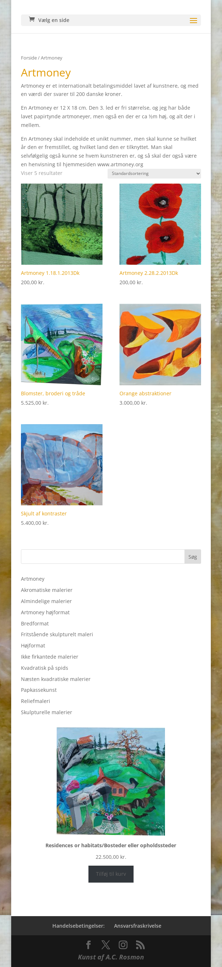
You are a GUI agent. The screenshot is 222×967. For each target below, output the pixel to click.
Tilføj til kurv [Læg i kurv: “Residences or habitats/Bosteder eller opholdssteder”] (111, 873)
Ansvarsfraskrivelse (137, 925)
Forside (29, 57)
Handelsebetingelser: (78, 925)
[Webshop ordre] (154, 174)
